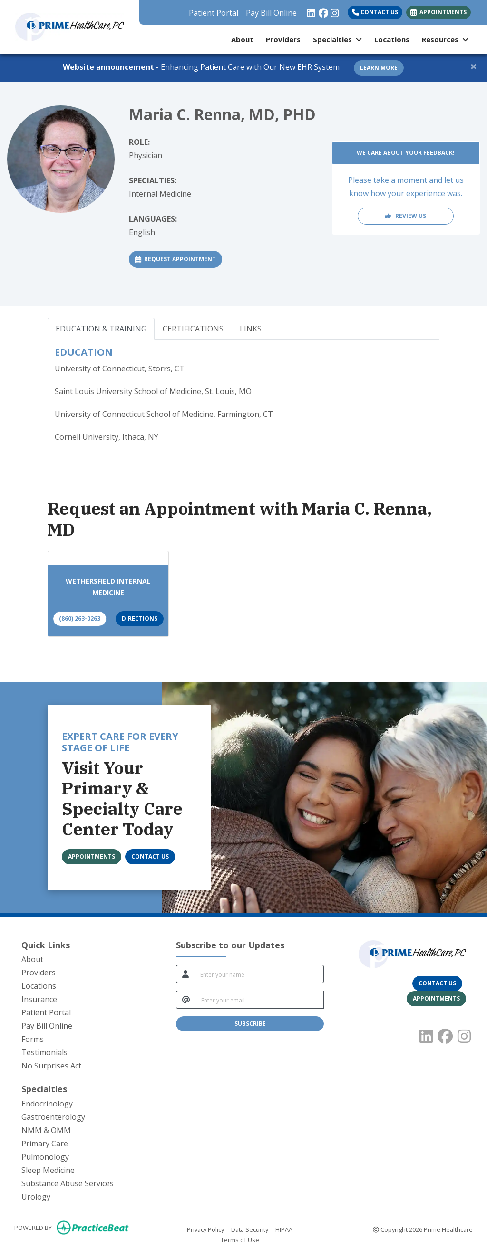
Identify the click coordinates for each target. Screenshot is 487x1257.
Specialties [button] (337, 39)
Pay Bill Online (271, 13)
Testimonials (44, 1052)
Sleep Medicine (48, 1170)
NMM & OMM (46, 1130)
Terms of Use (240, 1239)
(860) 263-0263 (79, 618)
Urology (35, 1196)
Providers (283, 39)
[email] (259, 1000)
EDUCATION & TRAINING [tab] (101, 328)
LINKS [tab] (251, 328)
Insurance (39, 999)
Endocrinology (47, 1103)
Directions (139, 618)
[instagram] (334, 10)
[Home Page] (69, 26)
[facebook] (322, 10)
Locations (391, 39)
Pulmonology (45, 1157)
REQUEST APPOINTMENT (178, 259)
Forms (32, 1039)
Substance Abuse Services (67, 1183)
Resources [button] (445, 39)
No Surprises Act (51, 1065)
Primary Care (44, 1143)
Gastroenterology (53, 1117)
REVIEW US (405, 216)
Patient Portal (213, 13)
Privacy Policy (205, 1229)
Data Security (249, 1229)
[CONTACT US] (150, 856)
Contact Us (375, 12)
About (242, 39)
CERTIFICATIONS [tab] (193, 328)
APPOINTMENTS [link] (438, 12)
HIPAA (283, 1229)
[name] (259, 974)
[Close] (474, 66)
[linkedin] (310, 10)
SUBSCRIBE (250, 1024)
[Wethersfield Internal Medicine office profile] (108, 558)
